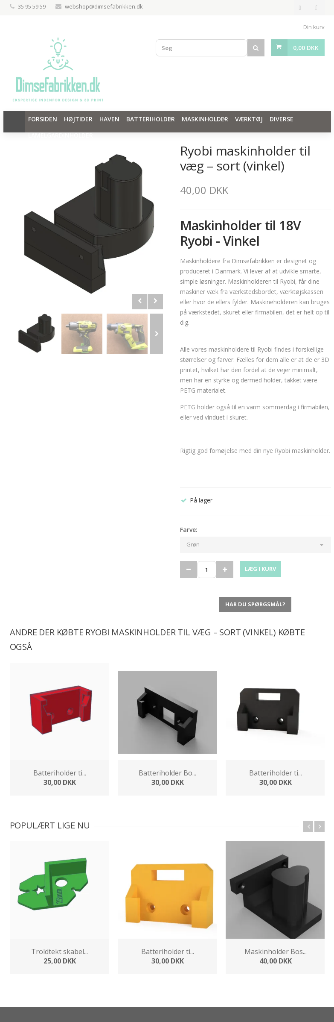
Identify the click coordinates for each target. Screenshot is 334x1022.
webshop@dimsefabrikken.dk (104, 6)
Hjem (14, 121)
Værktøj (249, 119)
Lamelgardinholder (60, 135)
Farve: (188, 530)
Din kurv (314, 27)
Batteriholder (150, 119)
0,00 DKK (306, 48)
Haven (109, 119)
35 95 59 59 (32, 6)
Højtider (78, 119)
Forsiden (42, 119)
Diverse (281, 119)
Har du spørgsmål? (255, 604)
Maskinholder (205, 119)
